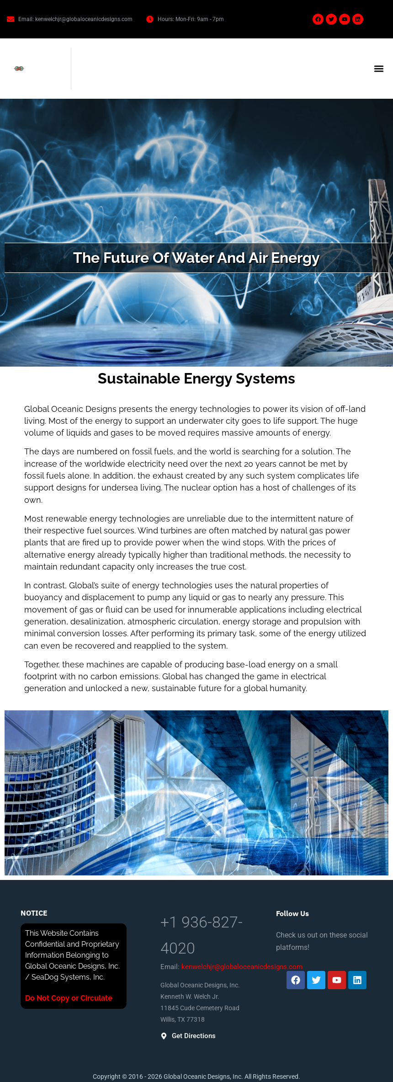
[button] (378, 68)
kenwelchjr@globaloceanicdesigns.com (242, 967)
